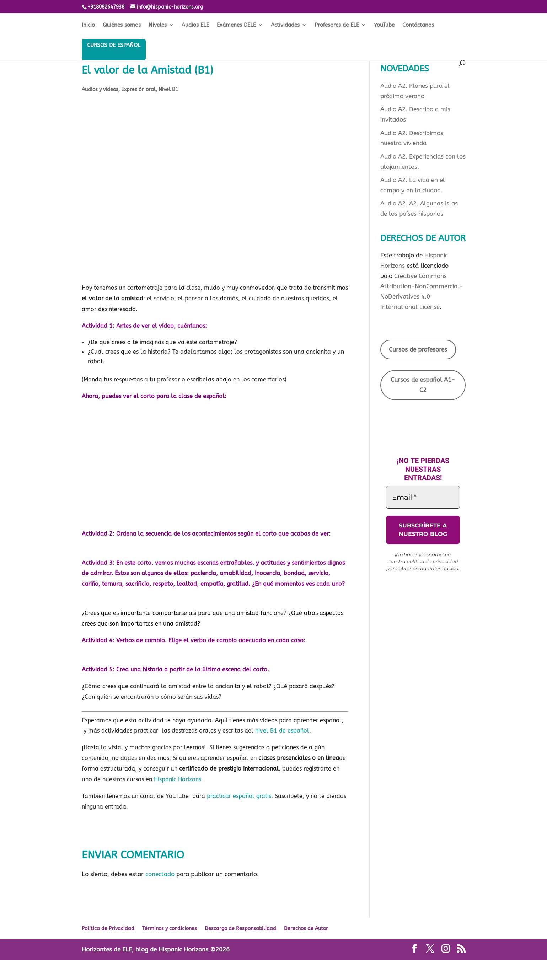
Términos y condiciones (169, 929)
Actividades (285, 25)
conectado (160, 874)
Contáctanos (418, 25)
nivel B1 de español (282, 730)
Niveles (158, 25)
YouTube (384, 25)
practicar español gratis (239, 796)
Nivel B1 (168, 89)
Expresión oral (138, 89)
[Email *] (423, 497)
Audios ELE (195, 25)
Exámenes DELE (236, 25)
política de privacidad (432, 561)
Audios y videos (100, 89)
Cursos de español (113, 45)
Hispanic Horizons (177, 779)
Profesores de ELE (337, 25)
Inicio (88, 25)
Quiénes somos (122, 25)
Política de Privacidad (108, 929)
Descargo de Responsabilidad (240, 929)
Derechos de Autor (306, 929)
